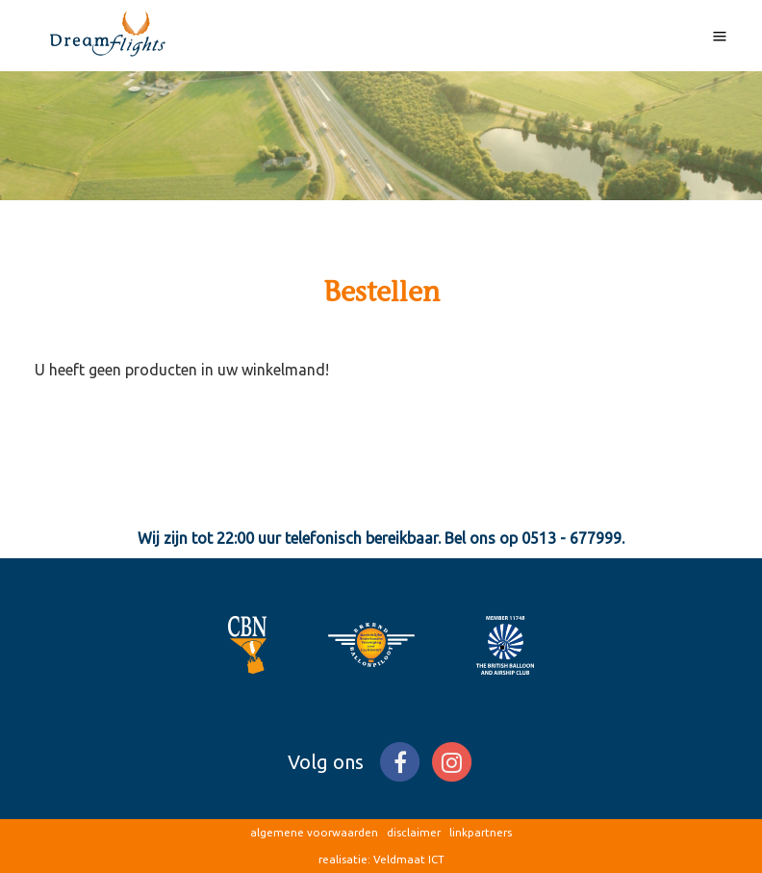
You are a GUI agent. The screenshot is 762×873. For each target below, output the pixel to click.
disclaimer (414, 832)
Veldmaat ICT (408, 859)
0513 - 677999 (571, 538)
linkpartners (480, 832)
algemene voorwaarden (314, 832)
